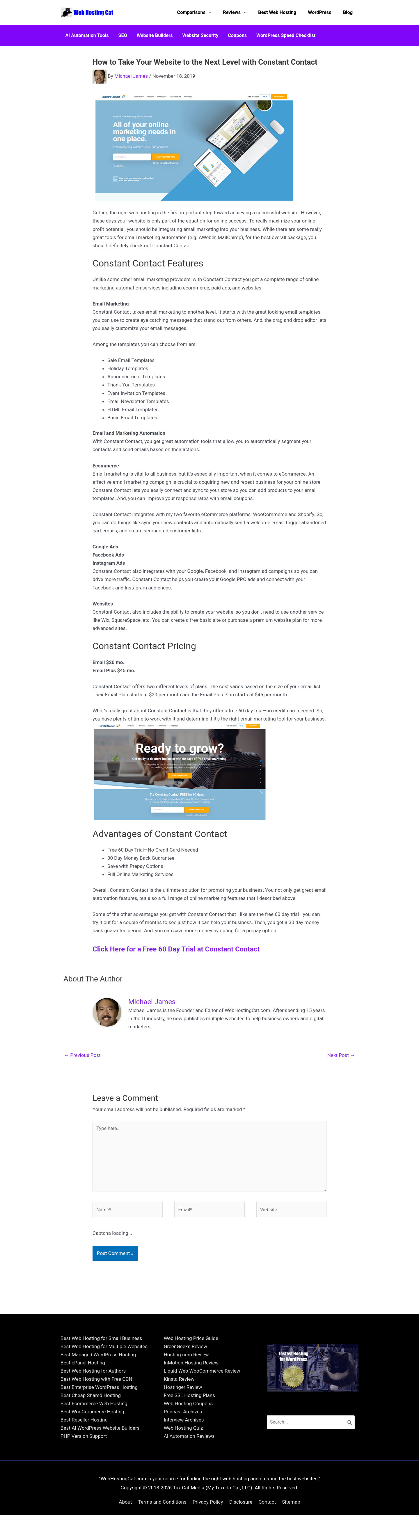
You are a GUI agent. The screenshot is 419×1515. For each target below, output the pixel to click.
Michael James (131, 72)
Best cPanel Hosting (83, 1411)
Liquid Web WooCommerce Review (202, 1419)
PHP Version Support (84, 1484)
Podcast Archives (183, 1460)
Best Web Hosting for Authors (93, 1419)
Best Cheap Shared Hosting (91, 1443)
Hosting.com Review (186, 1402)
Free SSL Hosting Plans (189, 1443)
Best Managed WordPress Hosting (98, 1402)
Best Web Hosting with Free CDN (96, 1427)
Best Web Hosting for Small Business (101, 1386)
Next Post (341, 1051)
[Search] (353, 1471)
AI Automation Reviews (189, 1484)
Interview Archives (184, 1468)
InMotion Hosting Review (191, 1411)
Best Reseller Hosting (84, 1468)
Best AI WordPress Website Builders (100, 1476)
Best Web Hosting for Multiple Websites (104, 1394)
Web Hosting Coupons (188, 1451)
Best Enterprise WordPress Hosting (99, 1435)
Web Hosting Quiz (183, 1476)
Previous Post (82, 1051)
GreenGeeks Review (185, 1394)
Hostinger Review (183, 1435)
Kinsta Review (179, 1427)
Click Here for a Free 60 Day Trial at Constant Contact (176, 945)
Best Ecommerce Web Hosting (94, 1451)
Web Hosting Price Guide (191, 1386)
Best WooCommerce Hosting (92, 1460)
